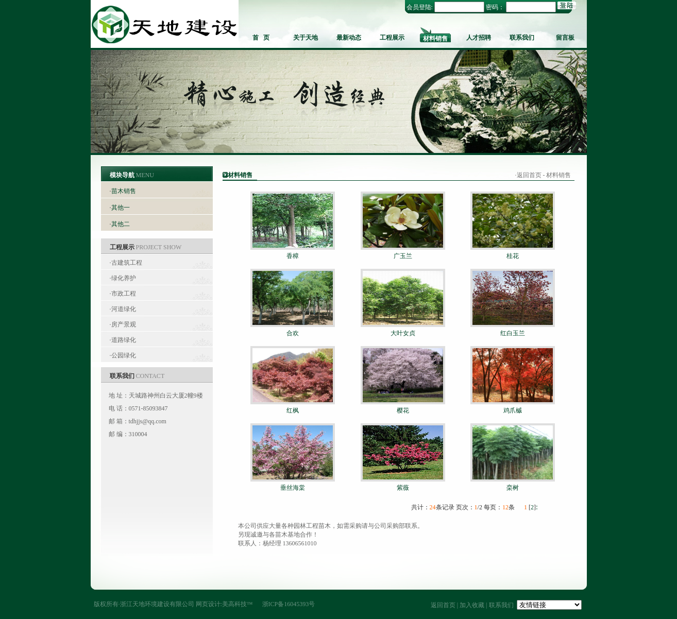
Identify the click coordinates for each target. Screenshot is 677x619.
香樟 (292, 256)
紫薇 (403, 487)
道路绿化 (123, 339)
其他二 (120, 224)
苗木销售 (123, 191)
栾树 (512, 487)
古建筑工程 (126, 262)
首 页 (260, 37)
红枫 (292, 410)
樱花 (403, 410)
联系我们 (522, 37)
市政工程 (123, 293)
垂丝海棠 (292, 487)
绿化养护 (123, 278)
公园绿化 (123, 355)
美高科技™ (237, 604)
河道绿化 (123, 309)
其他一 (120, 207)
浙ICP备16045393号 (288, 604)
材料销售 (435, 38)
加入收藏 (472, 605)
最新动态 (348, 37)
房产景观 (123, 324)
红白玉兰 (512, 333)
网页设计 (208, 604)
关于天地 (305, 37)
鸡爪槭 (512, 410)
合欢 (292, 333)
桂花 (512, 256)
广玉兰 (403, 256)
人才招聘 (478, 37)
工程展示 (392, 37)
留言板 (565, 37)
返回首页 (529, 175)
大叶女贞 (403, 333)
